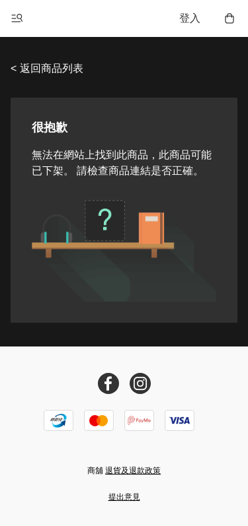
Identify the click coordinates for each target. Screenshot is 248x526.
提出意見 (124, 497)
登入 (189, 18)
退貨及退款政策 (133, 470)
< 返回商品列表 (47, 68)
